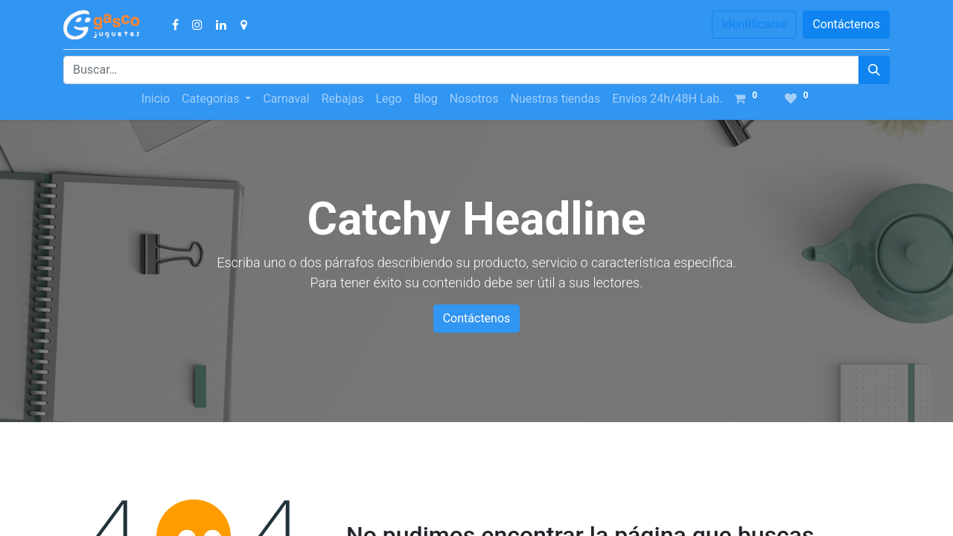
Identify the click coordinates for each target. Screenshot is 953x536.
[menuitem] (156, 99)
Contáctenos (846, 24)
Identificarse (754, 24)
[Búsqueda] (874, 70)
